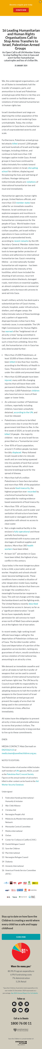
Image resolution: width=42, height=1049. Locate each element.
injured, (8, 380)
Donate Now (21, 10)
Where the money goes (20, 966)
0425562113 (8, 749)
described (33, 603)
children (35, 390)
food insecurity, (23, 488)
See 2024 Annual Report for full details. (24, 993)
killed (14, 143)
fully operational (22, 531)
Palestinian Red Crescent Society (20, 774)
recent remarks (21, 241)
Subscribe (21, 937)
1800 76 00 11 (21, 1023)
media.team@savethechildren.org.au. (19, 753)
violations (31, 181)
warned (9, 331)
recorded (31, 491)
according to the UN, (23, 412)
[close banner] (40, 2)
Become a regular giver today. (21, 5)
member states (23, 202)
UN (17, 771)
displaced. (17, 452)
